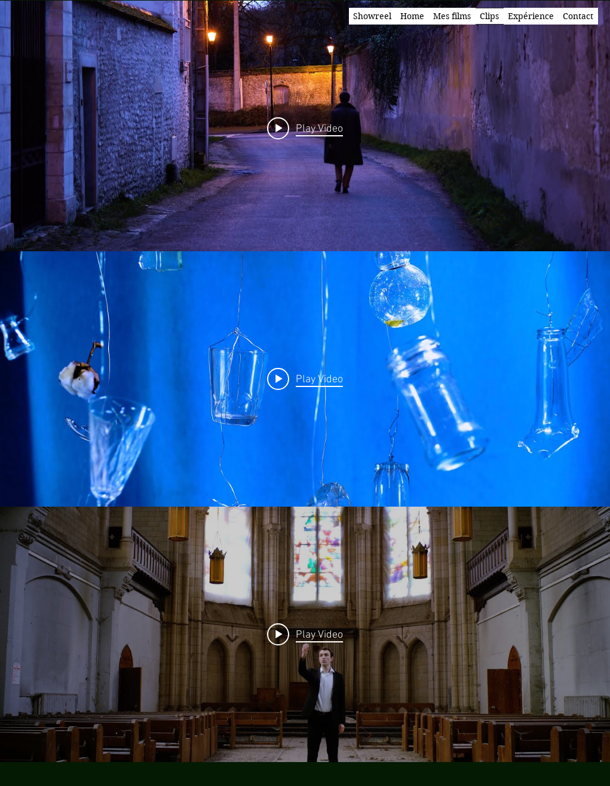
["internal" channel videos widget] (305, 128)
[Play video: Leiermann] (305, 128)
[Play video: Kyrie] (305, 634)
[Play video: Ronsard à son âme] (305, 379)
